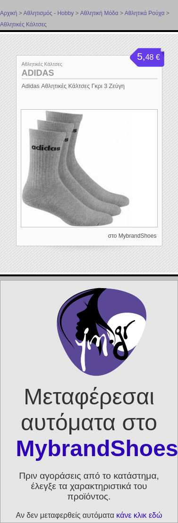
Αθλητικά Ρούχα (145, 13)
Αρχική (8, 13)
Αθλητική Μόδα (99, 13)
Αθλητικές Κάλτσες (23, 24)
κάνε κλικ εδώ (139, 515)
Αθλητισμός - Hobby (48, 13)
